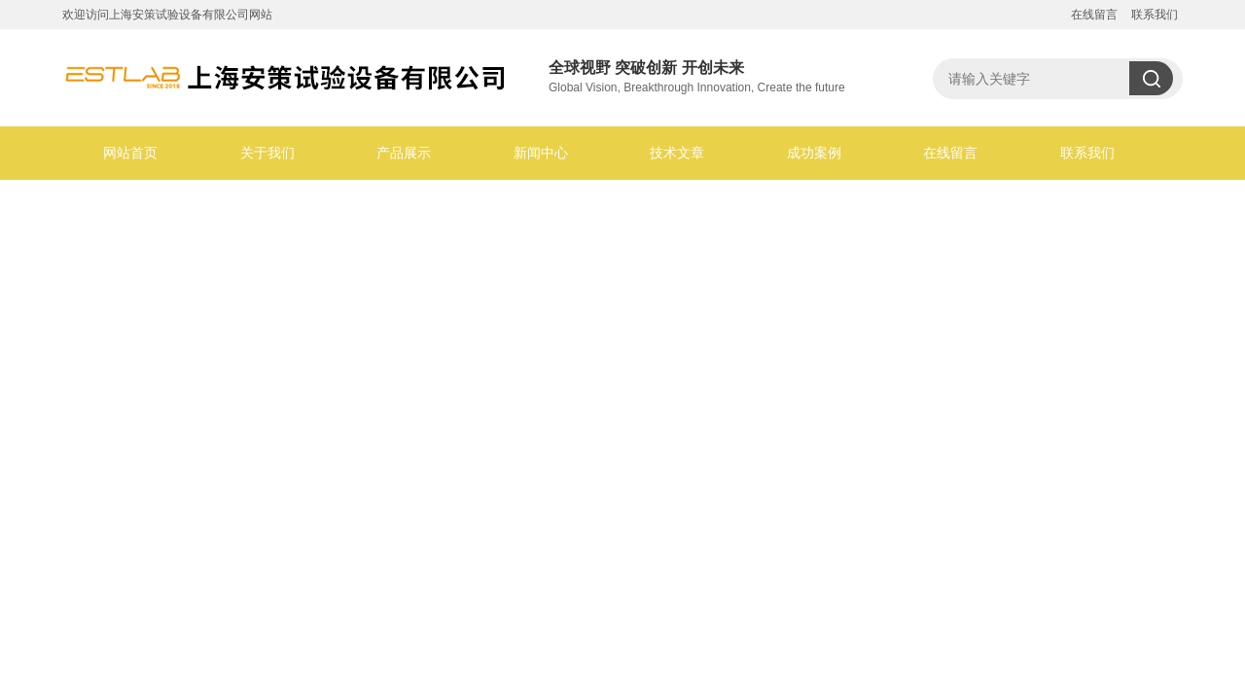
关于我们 (267, 152)
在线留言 (1094, 14)
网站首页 (130, 152)
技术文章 (677, 152)
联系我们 (1154, 14)
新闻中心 (541, 152)
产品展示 (403, 152)
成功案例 (814, 152)
